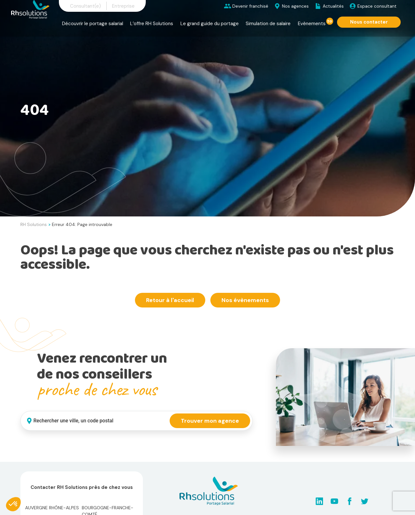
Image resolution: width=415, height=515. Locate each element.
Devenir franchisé (250, 6)
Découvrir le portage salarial (92, 23)
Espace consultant (377, 6)
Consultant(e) (85, 6)
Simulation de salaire (268, 23)
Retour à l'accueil (170, 300)
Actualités (333, 6)
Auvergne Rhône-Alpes (52, 508)
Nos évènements (245, 300)
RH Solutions (33, 224)
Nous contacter (369, 22)
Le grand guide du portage (209, 23)
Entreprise (123, 6)
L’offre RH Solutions (151, 23)
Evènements (312, 23)
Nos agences (295, 6)
